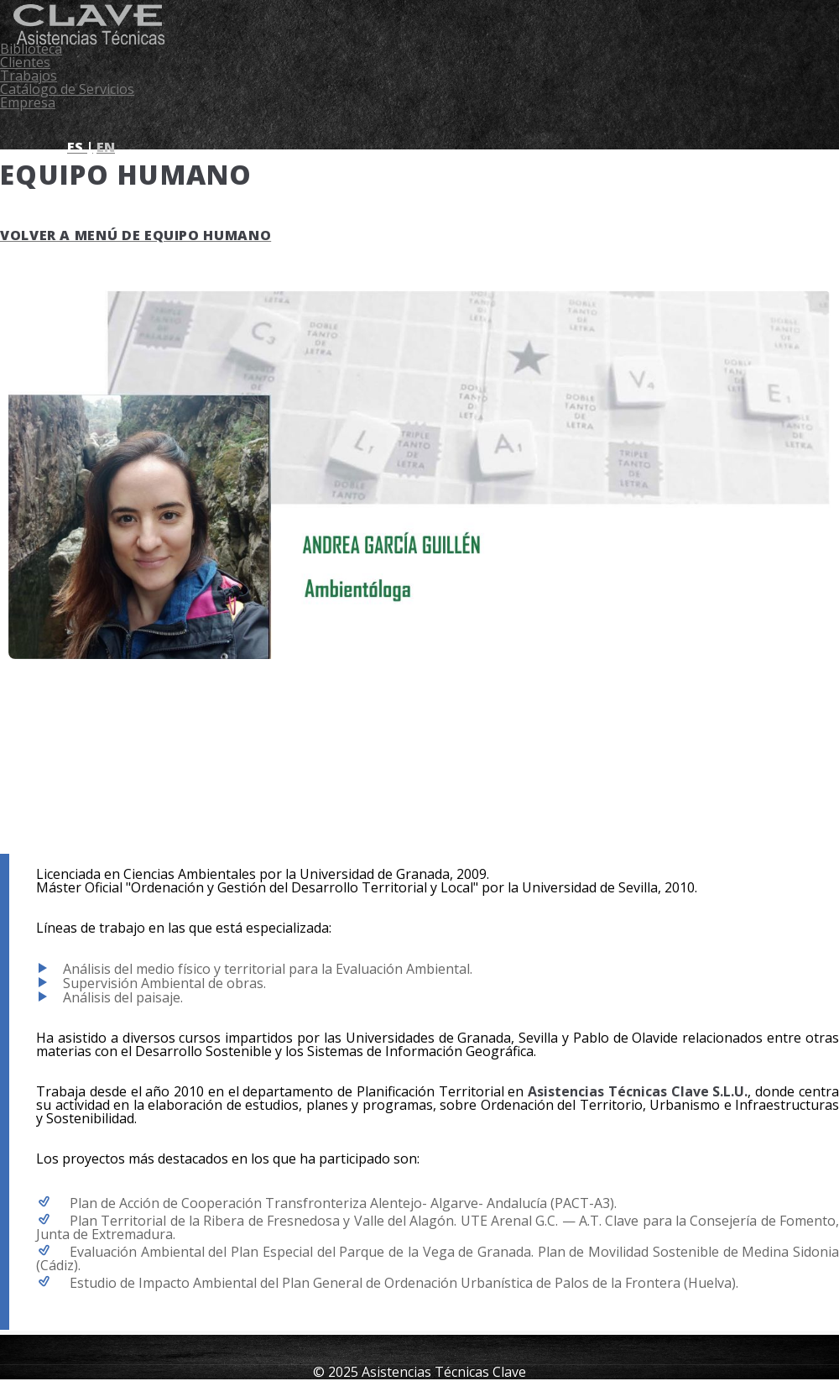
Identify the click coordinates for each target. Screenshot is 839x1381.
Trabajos (28, 75)
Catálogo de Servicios (67, 89)
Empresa (27, 102)
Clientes (25, 62)
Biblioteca (31, 48)
